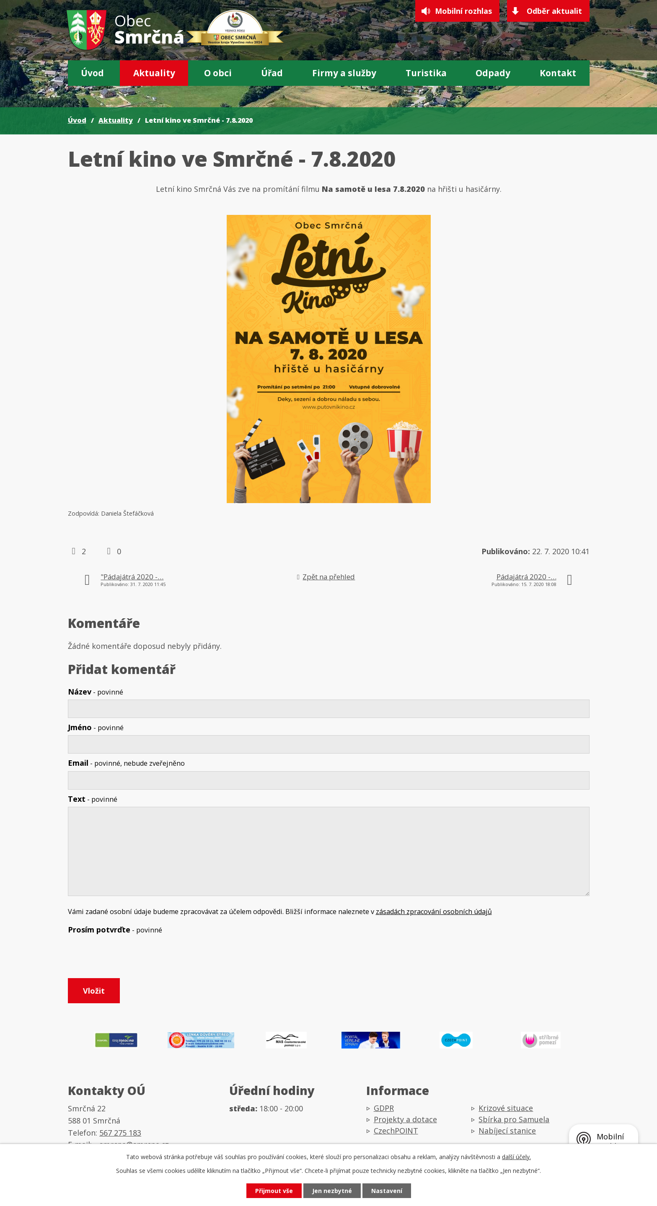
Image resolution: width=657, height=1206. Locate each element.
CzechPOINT (396, 1131)
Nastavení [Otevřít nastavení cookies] (386, 1191)
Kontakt (558, 73)
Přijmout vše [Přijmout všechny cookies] (274, 1191)
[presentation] (131, 958)
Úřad (272, 73)
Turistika (426, 73)
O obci (218, 73)
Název (95, 692)
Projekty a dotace (405, 1119)
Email (126, 763)
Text (92, 799)
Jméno (96, 727)
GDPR (384, 1108)
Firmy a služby (344, 73)
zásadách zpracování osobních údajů (434, 911)
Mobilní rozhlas (463, 11)
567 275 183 (120, 1133)
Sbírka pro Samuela (514, 1119)
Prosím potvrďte (115, 930)
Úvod (92, 73)
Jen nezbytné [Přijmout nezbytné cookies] (332, 1191)
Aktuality (154, 73)
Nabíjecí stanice (507, 1131)
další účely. (516, 1157)
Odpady (493, 73)
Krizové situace (506, 1108)
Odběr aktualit (554, 11)
